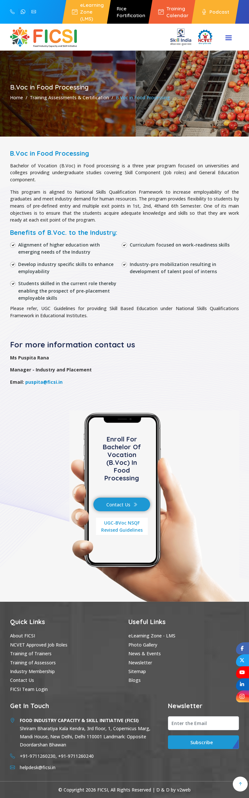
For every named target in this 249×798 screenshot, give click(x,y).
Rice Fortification (131, 12)
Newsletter (140, 662)
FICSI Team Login (29, 689)
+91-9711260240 (12, 12)
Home (16, 97)
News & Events (144, 653)
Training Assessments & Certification (69, 97)
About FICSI (22, 636)
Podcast (215, 12)
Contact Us (121, 505)
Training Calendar (173, 12)
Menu (228, 38)
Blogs (134, 680)
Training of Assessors (33, 662)
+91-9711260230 (23, 12)
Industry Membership (32, 671)
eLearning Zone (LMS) (88, 12)
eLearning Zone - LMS (151, 636)
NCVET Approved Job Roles (38, 645)
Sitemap (137, 671)
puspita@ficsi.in (44, 382)
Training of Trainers (31, 653)
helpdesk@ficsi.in (33, 12)
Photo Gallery (142, 645)
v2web (184, 790)
